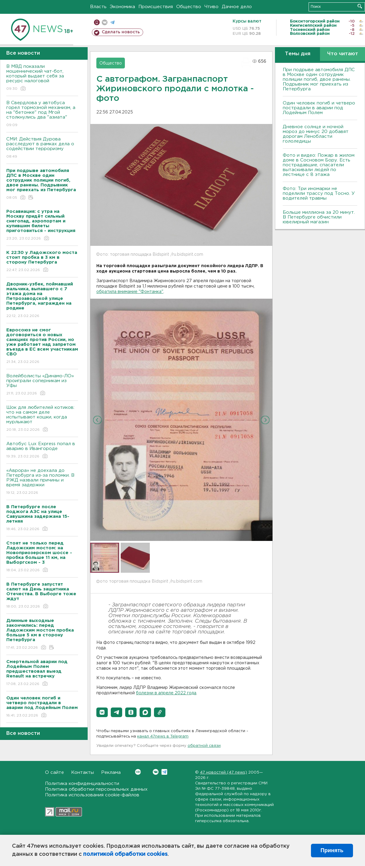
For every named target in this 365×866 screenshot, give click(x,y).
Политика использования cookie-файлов (92, 795)
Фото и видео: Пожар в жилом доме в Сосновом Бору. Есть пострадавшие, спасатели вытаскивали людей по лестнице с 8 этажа (318, 165)
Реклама (111, 772)
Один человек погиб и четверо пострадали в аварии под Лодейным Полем (319, 108)
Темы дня (297, 54)
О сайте (54, 772)
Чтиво (211, 7)
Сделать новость (121, 32)
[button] (102, 712)
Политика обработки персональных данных (96, 789)
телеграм (112, 22)
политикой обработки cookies (125, 854)
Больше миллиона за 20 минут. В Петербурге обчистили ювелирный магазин (319, 217)
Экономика (122, 7)
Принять (332, 850)
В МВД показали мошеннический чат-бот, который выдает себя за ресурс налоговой (42, 78)
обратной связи (204, 745)
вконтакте (104, 22)
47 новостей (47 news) (223, 772)
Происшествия (155, 7)
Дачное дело (237, 7)
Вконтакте (138, 772)
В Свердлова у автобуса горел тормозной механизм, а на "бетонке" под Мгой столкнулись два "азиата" (42, 114)
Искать (359, 6)
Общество (188, 7)
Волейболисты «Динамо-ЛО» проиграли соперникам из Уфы (42, 385)
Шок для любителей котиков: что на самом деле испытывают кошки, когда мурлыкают (42, 419)
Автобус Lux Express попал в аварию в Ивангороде (42, 450)
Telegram (164, 772)
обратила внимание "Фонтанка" (129, 292)
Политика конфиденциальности (82, 784)
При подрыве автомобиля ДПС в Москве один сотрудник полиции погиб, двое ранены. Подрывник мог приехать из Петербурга (319, 79)
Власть (98, 7)
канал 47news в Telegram (163, 736)
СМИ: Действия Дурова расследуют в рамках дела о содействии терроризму (42, 148)
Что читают (342, 54)
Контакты (82, 772)
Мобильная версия (97, 22)
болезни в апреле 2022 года (166, 693)
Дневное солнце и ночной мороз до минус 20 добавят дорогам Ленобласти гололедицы (315, 134)
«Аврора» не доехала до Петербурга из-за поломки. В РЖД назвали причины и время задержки (42, 482)
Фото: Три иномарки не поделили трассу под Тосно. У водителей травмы (319, 193)
